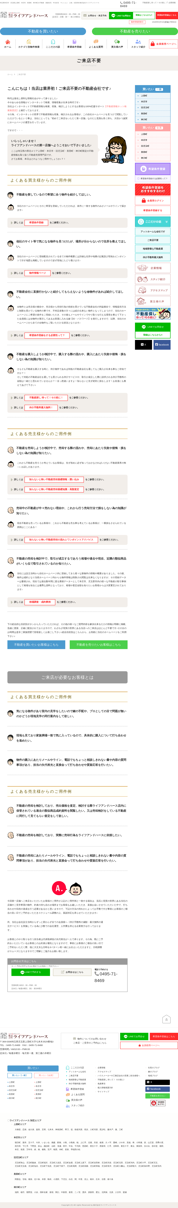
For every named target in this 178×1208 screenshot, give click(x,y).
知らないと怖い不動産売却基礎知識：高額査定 (54, 489)
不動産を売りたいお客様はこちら (98, 644)
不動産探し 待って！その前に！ (46, 397)
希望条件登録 (74, 44)
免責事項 (101, 1084)
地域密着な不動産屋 (153, 248)
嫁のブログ (153, 1072)
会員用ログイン (153, 200)
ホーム (7, 44)
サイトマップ (103, 1092)
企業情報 (172, 3)
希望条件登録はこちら (167, 15)
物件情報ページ (37, 273)
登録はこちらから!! (144, 15)
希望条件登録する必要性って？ (154, 178)
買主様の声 (117, 44)
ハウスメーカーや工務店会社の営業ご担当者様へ (119, 1076)
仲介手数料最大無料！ (41, 407)
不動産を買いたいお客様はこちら (36, 644)
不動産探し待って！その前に (154, 3)
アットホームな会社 (77, 1072)
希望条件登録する (152, 210)
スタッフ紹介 (138, 44)
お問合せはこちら (72, 972)
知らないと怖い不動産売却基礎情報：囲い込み (54, 479)
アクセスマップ (104, 1072)
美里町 (144, 113)
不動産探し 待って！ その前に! (111, 1080)
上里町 (144, 96)
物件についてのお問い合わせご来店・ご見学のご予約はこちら (90, 1040)
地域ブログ (153, 1076)
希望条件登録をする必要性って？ (47, 335)
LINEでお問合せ (134, 1036)
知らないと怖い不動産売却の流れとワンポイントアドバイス (61, 539)
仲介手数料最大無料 (153, 257)
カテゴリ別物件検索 (29, 44)
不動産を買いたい (43, 31)
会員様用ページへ (164, 44)
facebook (162, 344)
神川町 (144, 119)
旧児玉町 (145, 107)
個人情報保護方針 (105, 1088)
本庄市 (144, 101)
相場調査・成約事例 (40, 602)
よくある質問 (96, 44)
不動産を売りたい (135, 31)
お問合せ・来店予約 (95, 15)
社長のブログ (154, 1068)
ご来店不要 (152, 240)
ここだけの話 (53, 44)
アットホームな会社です (153, 231)
